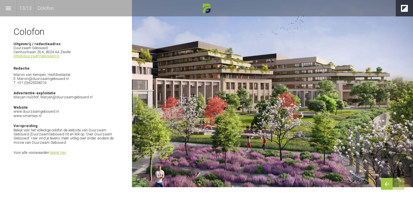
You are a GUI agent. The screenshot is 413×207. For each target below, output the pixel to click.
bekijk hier (58, 152)
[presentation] (206, 93)
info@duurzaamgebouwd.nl (36, 56)
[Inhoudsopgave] (8, 8)
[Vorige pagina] (387, 184)
